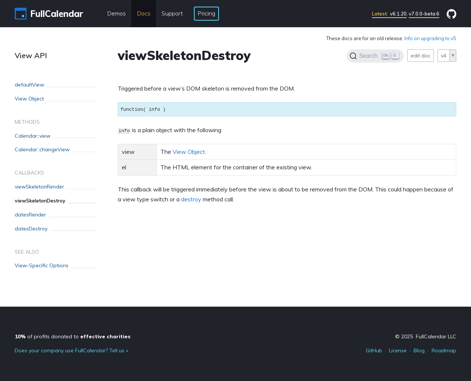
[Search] (375, 56)
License (398, 350)
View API (31, 55)
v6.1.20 (389, 14)
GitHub (374, 350)
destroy (191, 199)
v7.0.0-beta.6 (424, 14)
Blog (419, 350)
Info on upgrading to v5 (430, 38)
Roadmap (444, 350)
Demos (116, 13)
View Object (189, 151)
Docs (143, 13)
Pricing (206, 13)
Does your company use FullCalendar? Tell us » (71, 350)
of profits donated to (73, 336)
